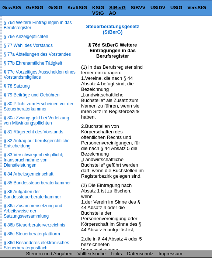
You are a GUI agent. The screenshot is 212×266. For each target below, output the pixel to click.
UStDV (157, 7)
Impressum (170, 253)
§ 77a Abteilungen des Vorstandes (37, 54)
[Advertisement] (175, 47)
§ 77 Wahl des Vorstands (28, 45)
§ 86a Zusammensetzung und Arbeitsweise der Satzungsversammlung (33, 211)
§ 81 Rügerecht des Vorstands (33, 131)
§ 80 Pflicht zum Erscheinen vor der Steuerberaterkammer (38, 106)
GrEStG (34, 7)
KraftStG (77, 7)
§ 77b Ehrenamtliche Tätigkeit (33, 63)
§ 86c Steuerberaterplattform (32, 233)
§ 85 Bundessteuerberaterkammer (37, 182)
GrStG (55, 7)
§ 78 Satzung (17, 86)
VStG (98, 13)
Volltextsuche (91, 253)
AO (112, 13)
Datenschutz (140, 253)
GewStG (11, 7)
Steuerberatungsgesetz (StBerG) (112, 29)
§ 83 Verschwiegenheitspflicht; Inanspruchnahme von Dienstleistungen (33, 160)
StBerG (117, 7)
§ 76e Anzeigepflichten (26, 36)
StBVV (138, 7)
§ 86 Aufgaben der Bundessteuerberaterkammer (32, 194)
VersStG (196, 7)
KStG (98, 7)
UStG (176, 7)
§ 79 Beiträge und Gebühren (31, 95)
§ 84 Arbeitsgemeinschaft (28, 174)
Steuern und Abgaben (49, 253)
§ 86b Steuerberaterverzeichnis (34, 225)
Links (116, 253)
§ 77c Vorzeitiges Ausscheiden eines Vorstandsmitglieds (40, 74)
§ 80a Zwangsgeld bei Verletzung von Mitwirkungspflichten (36, 120)
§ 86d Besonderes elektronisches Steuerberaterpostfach (36, 245)
